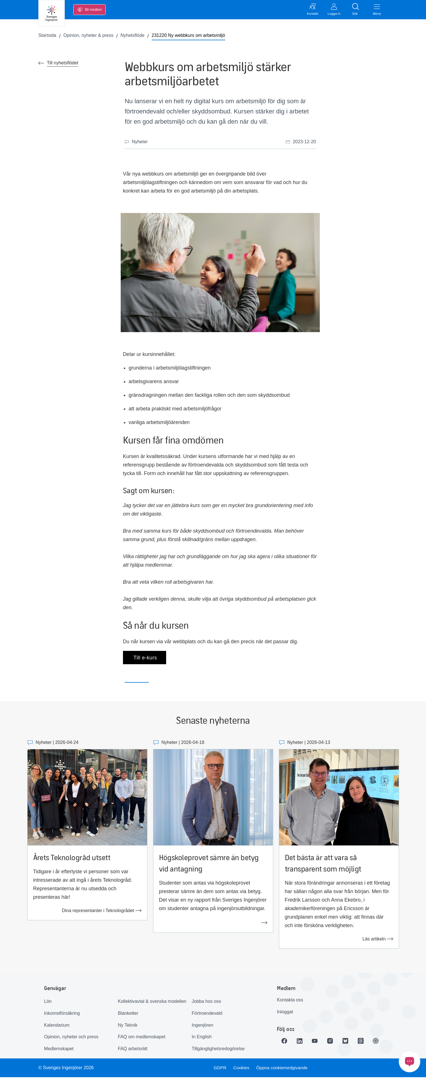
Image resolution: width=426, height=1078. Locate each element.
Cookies (241, 1068)
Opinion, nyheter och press (71, 1037)
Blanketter (128, 1014)
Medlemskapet (59, 1049)
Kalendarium (57, 1025)
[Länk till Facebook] (284, 1041)
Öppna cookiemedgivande (282, 1068)
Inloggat (285, 1012)
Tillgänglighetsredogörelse (218, 1049)
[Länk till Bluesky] (348, 1041)
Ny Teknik (127, 1025)
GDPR (219, 1068)
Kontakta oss (290, 1000)
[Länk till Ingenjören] (380, 1041)
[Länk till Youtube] (316, 1041)
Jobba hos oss (206, 1002)
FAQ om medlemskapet (141, 1037)
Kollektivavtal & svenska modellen (152, 1002)
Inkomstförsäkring (62, 1014)
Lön (48, 1002)
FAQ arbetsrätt (132, 1049)
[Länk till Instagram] (332, 1041)
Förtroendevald (207, 1014)
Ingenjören (202, 1025)
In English (202, 1037)
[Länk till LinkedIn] (300, 1041)
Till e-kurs (144, 658)
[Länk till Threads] (364, 1041)
